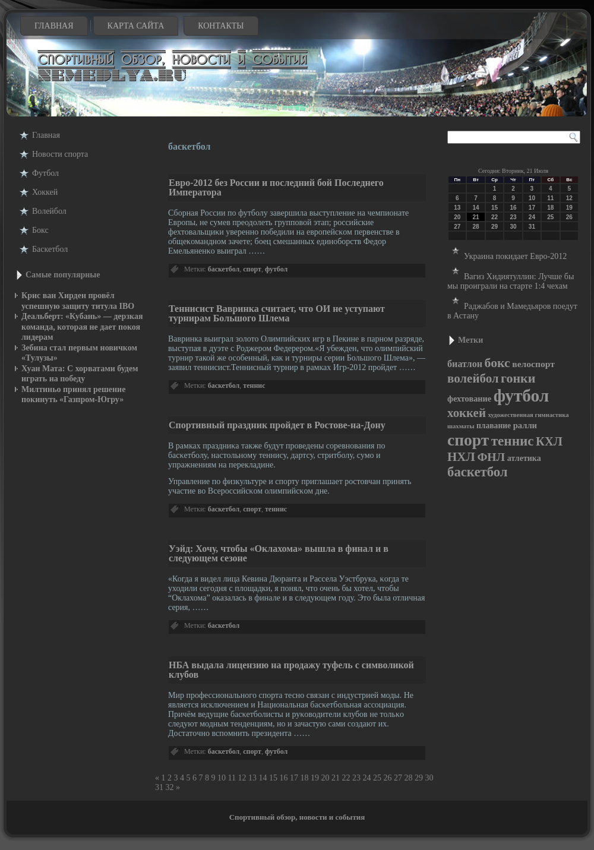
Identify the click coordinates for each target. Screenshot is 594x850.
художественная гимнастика (528, 415)
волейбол (473, 378)
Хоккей (45, 192)
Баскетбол (50, 249)
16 (283, 777)
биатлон (464, 364)
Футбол (45, 173)
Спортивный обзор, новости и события (297, 817)
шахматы (460, 426)
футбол (276, 269)
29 (419, 777)
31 (159, 787)
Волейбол (49, 211)
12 (242, 777)
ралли (525, 425)
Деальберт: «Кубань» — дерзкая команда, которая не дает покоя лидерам (82, 327)
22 (346, 777)
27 (398, 777)
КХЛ (549, 441)
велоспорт (533, 364)
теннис (254, 385)
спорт (252, 269)
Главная (54, 25)
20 (325, 777)
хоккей (466, 413)
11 (232, 777)
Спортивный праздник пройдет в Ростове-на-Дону (277, 425)
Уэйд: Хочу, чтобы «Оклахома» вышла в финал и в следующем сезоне (278, 553)
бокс (497, 363)
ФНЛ (491, 456)
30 (429, 777)
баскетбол (224, 269)
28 (408, 777)
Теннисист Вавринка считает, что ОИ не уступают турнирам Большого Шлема (277, 313)
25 (377, 777)
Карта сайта (136, 25)
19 (315, 777)
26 (387, 777)
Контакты (221, 25)
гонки (518, 378)
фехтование (469, 398)
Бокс (40, 230)
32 (170, 787)
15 (273, 777)
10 (221, 777)
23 (356, 777)
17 (294, 777)
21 (335, 777)
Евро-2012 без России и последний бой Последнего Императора (276, 187)
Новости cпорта (60, 154)
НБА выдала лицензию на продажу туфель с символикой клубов (291, 670)
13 (252, 777)
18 (304, 777)
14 (262, 777)
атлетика (524, 458)
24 (366, 777)
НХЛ (461, 457)
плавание (493, 425)
